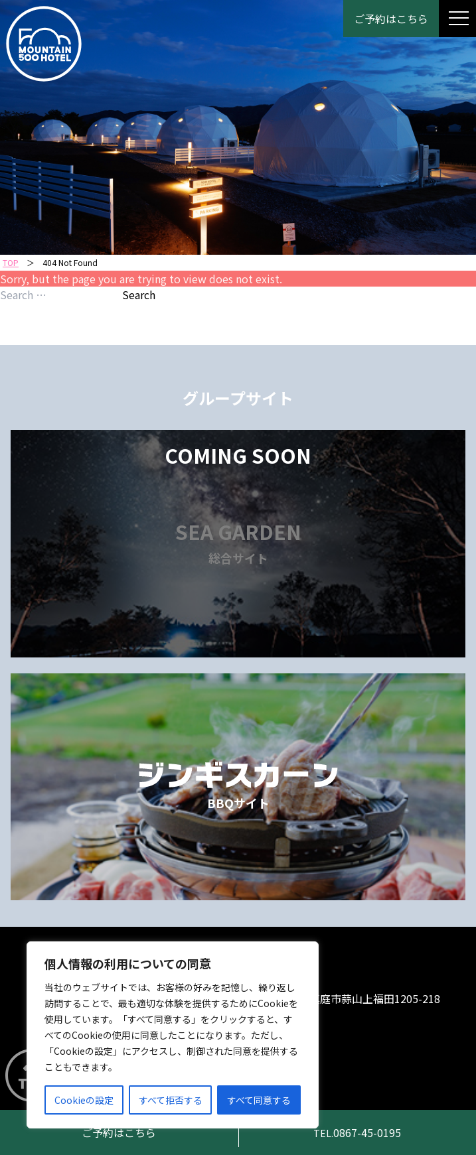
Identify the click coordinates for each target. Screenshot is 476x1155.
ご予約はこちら (391, 19)
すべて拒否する (170, 1100)
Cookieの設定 (84, 1100)
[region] (173, 1034)
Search (138, 295)
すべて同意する (259, 1100)
